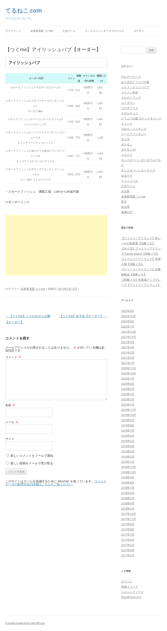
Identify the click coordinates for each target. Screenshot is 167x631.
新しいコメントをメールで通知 (31, 455)
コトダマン (128, 103)
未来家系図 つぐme (41, 31)
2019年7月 (127, 430)
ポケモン (139, 31)
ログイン (126, 581)
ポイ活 (125, 139)
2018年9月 (127, 477)
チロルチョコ (129, 113)
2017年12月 (128, 514)
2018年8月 (127, 482)
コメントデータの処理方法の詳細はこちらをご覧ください (56, 482)
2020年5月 (127, 389)
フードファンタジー (134, 134)
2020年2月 (127, 399)
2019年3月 (127, 451)
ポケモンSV (128, 150)
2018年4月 (127, 503)
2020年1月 (127, 404)
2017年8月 (127, 529)
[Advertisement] (56, 245)
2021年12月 (128, 332)
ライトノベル (129, 181)
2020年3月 (127, 394)
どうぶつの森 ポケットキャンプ (141, 118)
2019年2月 (127, 456)
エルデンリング (131, 97)
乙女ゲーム (68, 31)
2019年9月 (127, 420)
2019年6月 (127, 436)
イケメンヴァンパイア (135, 87)
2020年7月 (127, 378)
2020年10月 (128, 373)
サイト (9, 439)
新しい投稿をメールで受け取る (31, 463)
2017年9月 (127, 524)
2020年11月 (128, 368)
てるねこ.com (23, 10)
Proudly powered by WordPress (25, 623)
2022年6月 (127, 321)
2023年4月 (127, 311)
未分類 (125, 191)
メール (11, 422)
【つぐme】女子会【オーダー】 (83, 316)
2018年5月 (127, 498)
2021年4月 (127, 347)
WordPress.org (131, 597)
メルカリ (126, 155)
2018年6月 (127, 493)
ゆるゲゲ (126, 176)
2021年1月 (127, 363)
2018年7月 (127, 488)
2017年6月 (127, 540)
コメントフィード (132, 592)
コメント (13, 357)
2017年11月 (128, 519)
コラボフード (129, 108)
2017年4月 (127, 550)
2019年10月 (128, 415)
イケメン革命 (129, 92)
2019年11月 (128, 410)
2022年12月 (128, 316)
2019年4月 (127, 446)
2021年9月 (127, 342)
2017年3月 (127, 555)
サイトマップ (13, 31)
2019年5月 (127, 441)
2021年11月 (128, 337)
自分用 (125, 207)
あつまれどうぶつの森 (135, 82)
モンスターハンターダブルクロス (104, 31)
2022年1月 (127, 326)
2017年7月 (127, 534)
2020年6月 (127, 384)
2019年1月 (127, 462)
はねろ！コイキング (134, 129)
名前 (10, 405)
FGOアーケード (131, 77)
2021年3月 (127, 352)
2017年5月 (127, 545)
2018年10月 (128, 472)
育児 (124, 202)
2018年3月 (127, 508)
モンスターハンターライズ (138, 170)
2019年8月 (127, 425)
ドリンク (126, 124)
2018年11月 (128, 467)
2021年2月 (127, 358)
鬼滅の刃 (126, 212)
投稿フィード (129, 587)
